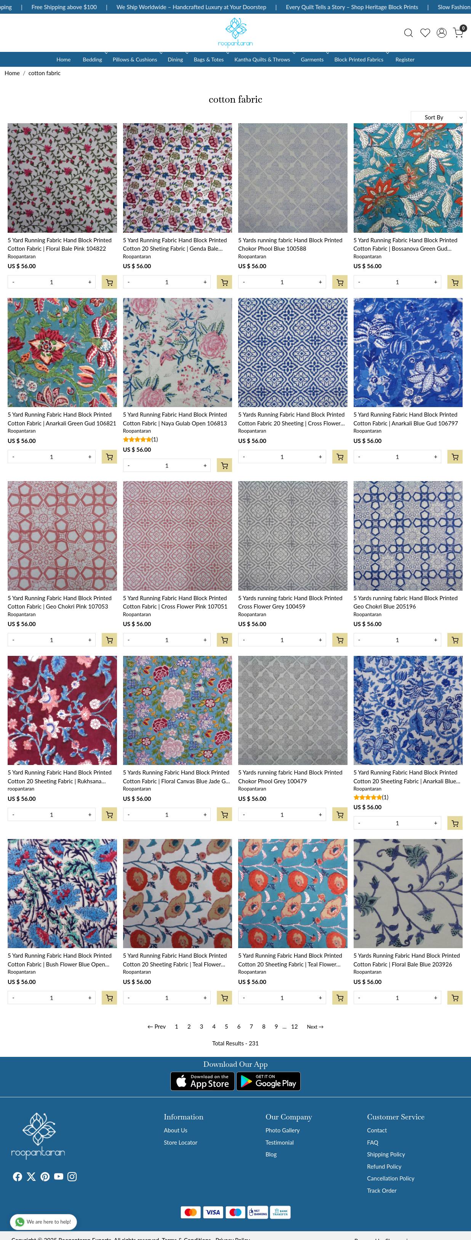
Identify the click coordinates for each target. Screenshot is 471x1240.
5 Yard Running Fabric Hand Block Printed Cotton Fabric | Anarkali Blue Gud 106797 (406, 419)
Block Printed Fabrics (361, 59)
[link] (408, 32)
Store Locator (180, 1142)
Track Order (381, 1190)
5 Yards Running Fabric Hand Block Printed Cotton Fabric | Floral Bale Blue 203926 (407, 960)
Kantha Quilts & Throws (264, 59)
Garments (314, 59)
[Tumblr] (81, 1178)
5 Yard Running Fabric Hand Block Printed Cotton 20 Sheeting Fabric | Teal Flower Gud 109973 (290, 960)
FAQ (372, 1142)
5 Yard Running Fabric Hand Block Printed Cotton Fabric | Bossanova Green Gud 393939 (406, 245)
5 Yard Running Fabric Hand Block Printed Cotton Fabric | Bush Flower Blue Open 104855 (60, 960)
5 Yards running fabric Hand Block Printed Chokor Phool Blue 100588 (290, 244)
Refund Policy (384, 1166)
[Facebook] (17, 1178)
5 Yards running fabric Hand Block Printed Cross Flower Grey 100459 (290, 602)
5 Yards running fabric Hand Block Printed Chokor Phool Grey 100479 (290, 776)
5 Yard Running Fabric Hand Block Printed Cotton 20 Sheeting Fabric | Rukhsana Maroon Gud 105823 (60, 777)
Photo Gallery (283, 1130)
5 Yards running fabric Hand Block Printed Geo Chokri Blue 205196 (406, 602)
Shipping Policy (386, 1154)
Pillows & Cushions (137, 59)
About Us (175, 1130)
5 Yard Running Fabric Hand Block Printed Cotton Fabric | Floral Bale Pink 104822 (60, 244)
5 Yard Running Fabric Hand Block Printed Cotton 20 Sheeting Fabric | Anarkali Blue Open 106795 (406, 777)
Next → (315, 1027)
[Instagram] (72, 1178)
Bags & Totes (211, 59)
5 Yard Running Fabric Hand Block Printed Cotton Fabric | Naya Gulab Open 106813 (175, 419)
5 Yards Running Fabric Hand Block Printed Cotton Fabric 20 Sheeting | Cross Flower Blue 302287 (291, 419)
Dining (177, 59)
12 (294, 1026)
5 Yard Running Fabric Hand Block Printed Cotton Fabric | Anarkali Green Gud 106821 (62, 419)
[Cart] (109, 282)
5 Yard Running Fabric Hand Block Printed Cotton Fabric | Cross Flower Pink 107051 (175, 602)
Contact (377, 1130)
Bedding (94, 59)
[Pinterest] (45, 1178)
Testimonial (280, 1142)
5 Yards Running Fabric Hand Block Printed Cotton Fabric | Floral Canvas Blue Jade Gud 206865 (177, 777)
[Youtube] (59, 1178)
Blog (271, 1154)
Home (63, 59)
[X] (31, 1178)
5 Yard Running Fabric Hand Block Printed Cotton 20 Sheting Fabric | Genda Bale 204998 (175, 245)
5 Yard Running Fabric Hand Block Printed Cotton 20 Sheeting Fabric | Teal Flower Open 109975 (175, 960)
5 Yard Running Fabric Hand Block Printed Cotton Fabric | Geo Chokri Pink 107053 (60, 602)
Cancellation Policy (390, 1178)
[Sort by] (438, 117)
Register (405, 59)
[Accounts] (442, 33)
